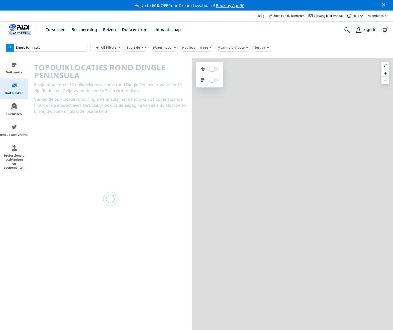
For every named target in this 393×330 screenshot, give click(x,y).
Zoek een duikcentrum (286, 16)
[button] (385, 73)
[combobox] (46, 48)
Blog (261, 16)
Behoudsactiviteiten (14, 130)
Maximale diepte (233, 47)
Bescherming (84, 29)
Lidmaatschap (167, 29)
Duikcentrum (134, 29)
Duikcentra (14, 68)
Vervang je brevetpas (326, 16)
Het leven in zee (196, 47)
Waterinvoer (164, 47)
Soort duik (136, 47)
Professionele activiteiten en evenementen (14, 157)
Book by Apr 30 (230, 5)
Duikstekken (14, 88)
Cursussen (55, 29)
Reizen (109, 29)
